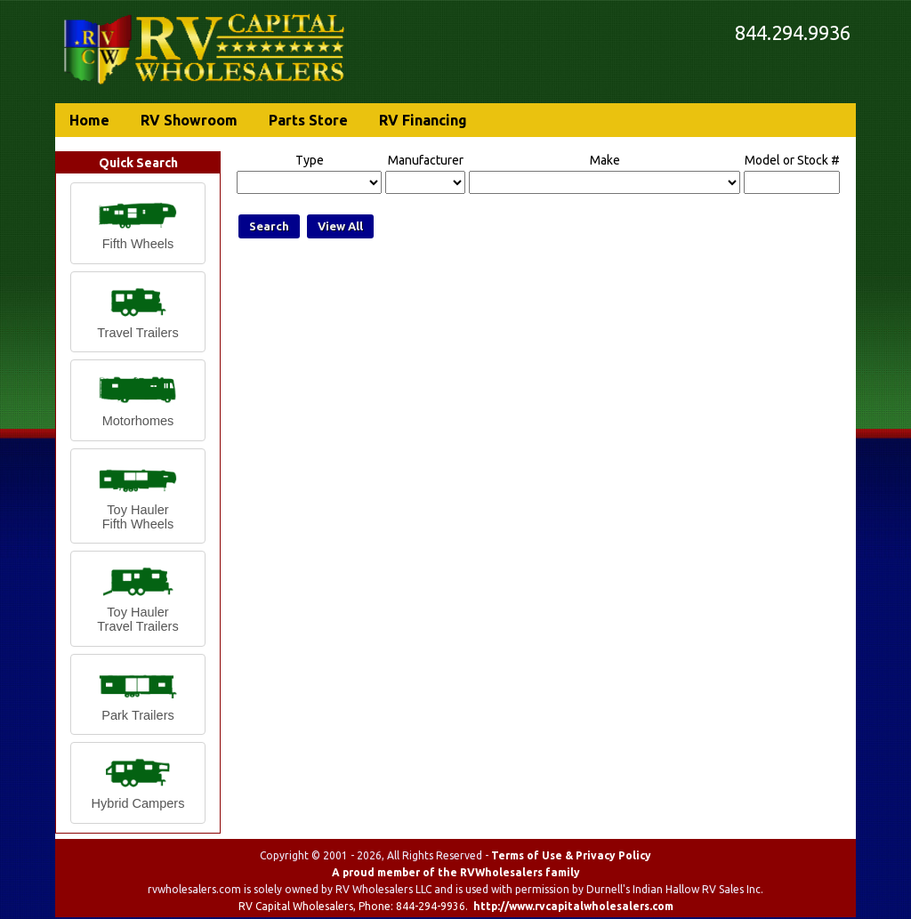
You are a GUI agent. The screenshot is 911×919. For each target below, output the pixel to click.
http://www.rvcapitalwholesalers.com (573, 906)
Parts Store (308, 120)
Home (89, 120)
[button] (138, 223)
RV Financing (423, 120)
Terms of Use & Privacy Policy (571, 855)
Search (269, 226)
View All (340, 226)
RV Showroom (189, 120)
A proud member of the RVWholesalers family (456, 872)
